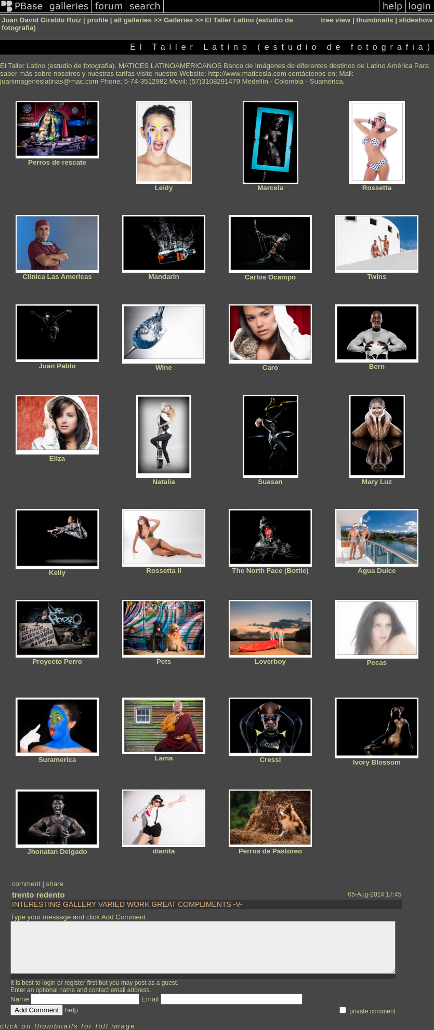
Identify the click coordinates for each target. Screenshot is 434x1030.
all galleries (133, 20)
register (74, 982)
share (54, 884)
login (48, 982)
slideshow (415, 20)
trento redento (38, 894)
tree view (335, 20)
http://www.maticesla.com (247, 73)
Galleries (178, 20)
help (71, 1010)
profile (97, 20)
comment (26, 884)
